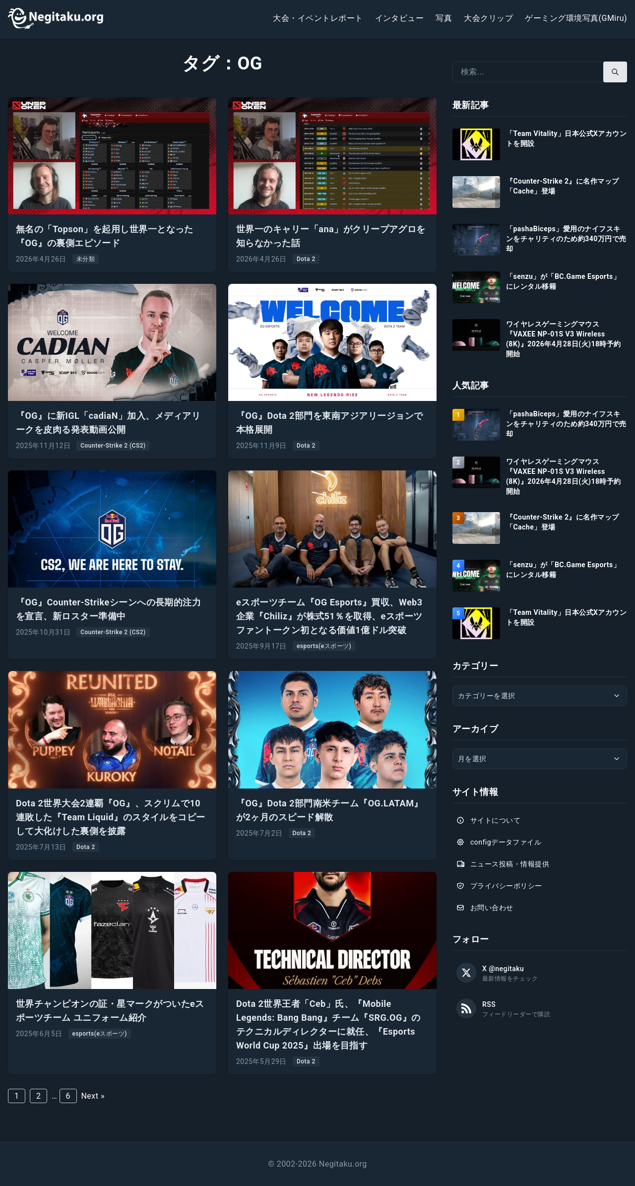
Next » (92, 1096)
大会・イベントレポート (318, 18)
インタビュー (399, 18)
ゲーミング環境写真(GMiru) (576, 18)
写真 (444, 18)
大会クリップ (488, 18)
